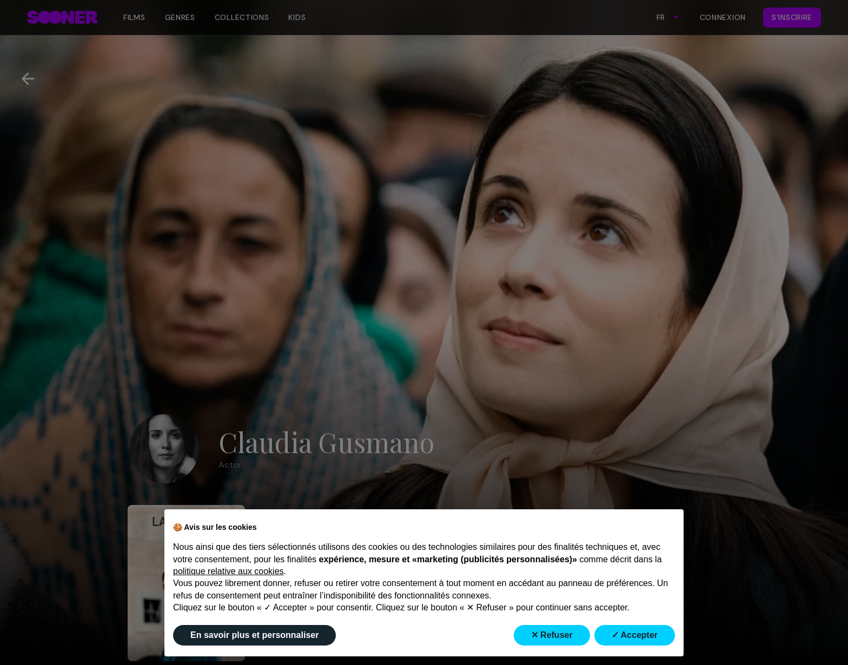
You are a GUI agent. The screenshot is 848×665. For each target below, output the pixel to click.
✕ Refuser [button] (552, 635)
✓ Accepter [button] (635, 635)
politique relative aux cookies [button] (228, 571)
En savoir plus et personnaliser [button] (254, 635)
